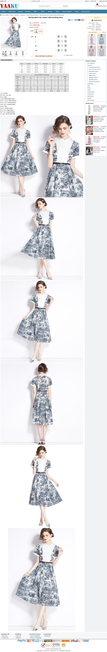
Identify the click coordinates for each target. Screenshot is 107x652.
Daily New (12, 11)
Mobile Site (3, 1)
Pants (89, 90)
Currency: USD (36, 1)
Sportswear (90, 96)
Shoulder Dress (93, 79)
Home (4, 11)
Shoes (50, 11)
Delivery (18, 637)
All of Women (91, 63)
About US (4, 636)
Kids (42, 11)
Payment (18, 636)
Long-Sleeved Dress (94, 67)
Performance (91, 92)
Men (35, 11)
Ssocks (89, 98)
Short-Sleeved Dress (32, 15)
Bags (57, 11)
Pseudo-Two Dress (94, 81)
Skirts (89, 88)
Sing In (87, 1)
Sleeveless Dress (93, 71)
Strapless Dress (93, 77)
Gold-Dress (96, 20)
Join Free (93, 1)
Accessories (85, 11)
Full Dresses (90, 100)
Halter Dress (92, 75)
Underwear (90, 94)
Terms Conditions (35, 636)
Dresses (22, 15)
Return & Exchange (35, 637)
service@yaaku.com (55, 649)
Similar (20, 11)
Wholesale (47, 636)
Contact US (5, 637)
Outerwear (90, 83)
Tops (88, 86)
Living (77, 11)
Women (28, 11)
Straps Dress (92, 73)
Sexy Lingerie (67, 11)
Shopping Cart (101, 6)
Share (70, 20)
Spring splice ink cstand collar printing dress (52, 15)
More (104, 32)
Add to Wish (69, 55)
